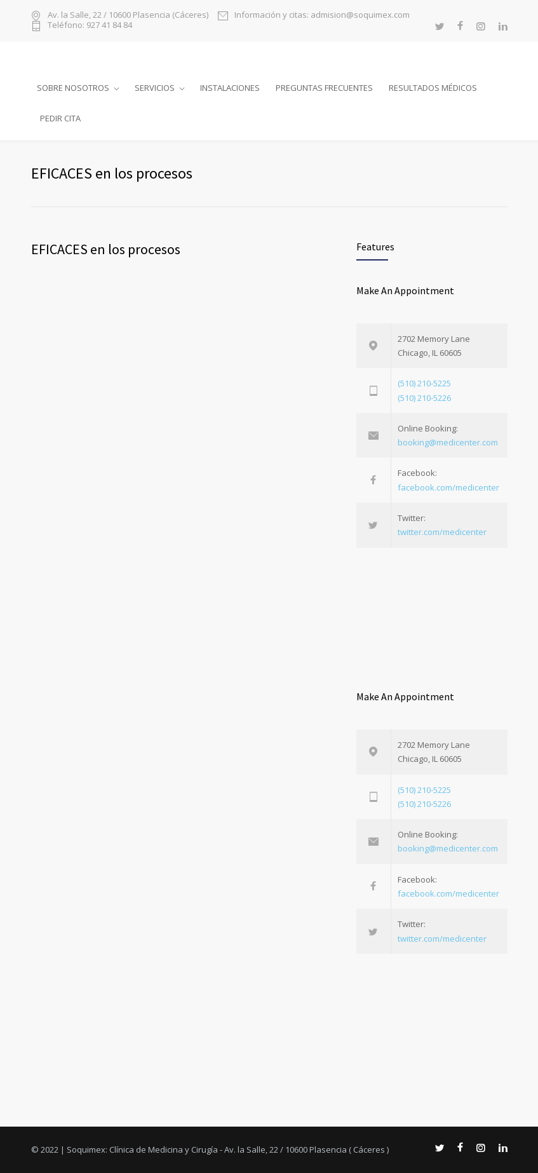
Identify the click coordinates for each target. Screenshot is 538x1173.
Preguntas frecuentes (324, 87)
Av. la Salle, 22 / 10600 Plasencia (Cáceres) (128, 15)
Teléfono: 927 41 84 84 (90, 26)
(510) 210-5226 (424, 397)
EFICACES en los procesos (105, 249)
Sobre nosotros (73, 87)
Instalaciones (230, 87)
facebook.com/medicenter (448, 487)
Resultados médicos (433, 87)
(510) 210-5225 (424, 383)
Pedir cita (60, 118)
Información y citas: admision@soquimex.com (322, 15)
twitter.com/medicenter (442, 532)
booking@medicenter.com (448, 442)
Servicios (155, 87)
